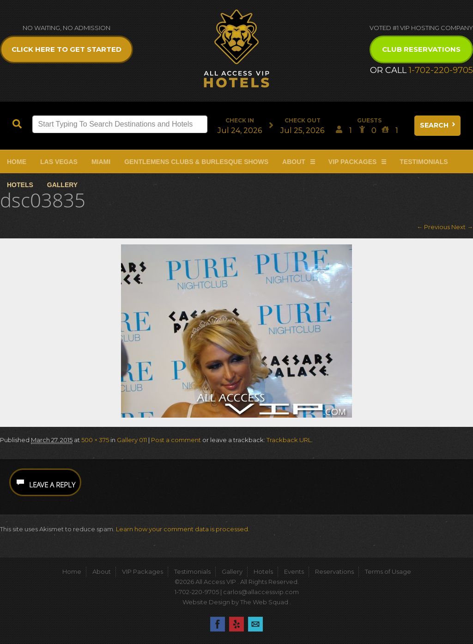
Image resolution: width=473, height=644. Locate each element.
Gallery (62, 184)
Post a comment (176, 440)
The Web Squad (265, 602)
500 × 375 (95, 440)
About (293, 161)
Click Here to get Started (66, 49)
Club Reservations (421, 49)
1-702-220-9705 (441, 70)
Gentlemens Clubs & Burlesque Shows (196, 161)
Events (294, 571)
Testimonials (424, 161)
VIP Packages (352, 161)
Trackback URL (289, 440)
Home (16, 161)
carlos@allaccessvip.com (261, 591)
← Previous (433, 227)
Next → (462, 227)
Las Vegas (59, 161)
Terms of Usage (388, 571)
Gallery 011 (132, 440)
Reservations (334, 571)
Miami (100, 161)
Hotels (20, 184)
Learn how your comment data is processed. (182, 529)
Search (438, 125)
